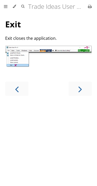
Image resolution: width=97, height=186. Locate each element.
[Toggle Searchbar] (23, 6)
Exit (13, 24)
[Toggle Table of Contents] (5, 6)
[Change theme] (14, 6)
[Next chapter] (80, 89)
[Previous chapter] (16, 89)
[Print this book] (90, 6)
